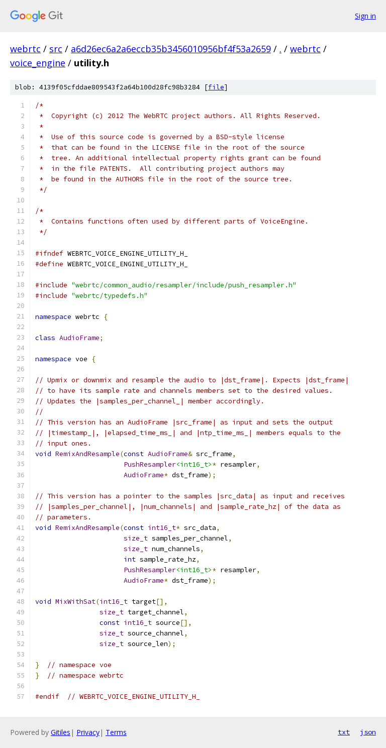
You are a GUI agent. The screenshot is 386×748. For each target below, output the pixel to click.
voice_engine (37, 63)
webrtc (25, 49)
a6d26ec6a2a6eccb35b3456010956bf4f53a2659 (171, 49)
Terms (116, 732)
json (368, 731)
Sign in (365, 16)
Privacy (88, 732)
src (55, 49)
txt (344, 731)
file (216, 87)
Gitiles (60, 732)
